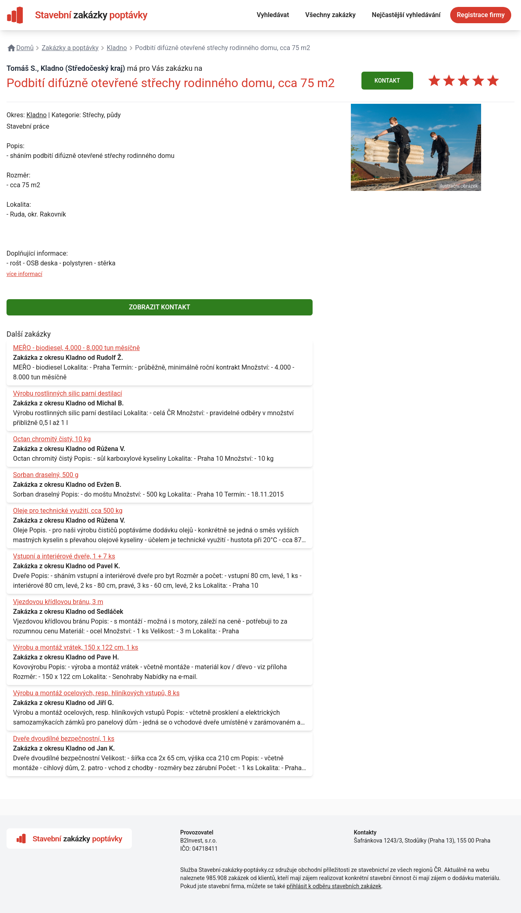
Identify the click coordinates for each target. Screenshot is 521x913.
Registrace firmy (481, 15)
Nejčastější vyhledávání (406, 15)
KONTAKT (387, 80)
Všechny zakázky (330, 15)
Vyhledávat (273, 15)
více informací (24, 274)
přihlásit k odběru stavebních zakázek (334, 886)
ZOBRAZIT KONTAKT (159, 307)
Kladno (36, 115)
